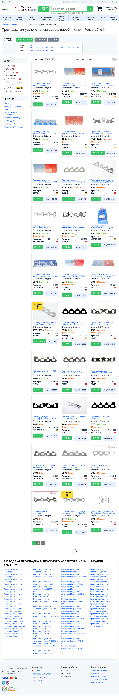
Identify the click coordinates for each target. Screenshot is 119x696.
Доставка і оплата (70, 2)
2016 (63, 48)
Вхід (114, 2)
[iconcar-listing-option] (115, 59)
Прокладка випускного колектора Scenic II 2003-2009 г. (73, 634)
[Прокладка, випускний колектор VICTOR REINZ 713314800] (103, 406)
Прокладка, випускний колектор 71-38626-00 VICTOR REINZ (45, 418)
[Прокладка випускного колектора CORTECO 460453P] (103, 263)
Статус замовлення (99, 671)
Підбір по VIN (44, 8)
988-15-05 (22, 7)
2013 (47, 48)
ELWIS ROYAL (12, 79)
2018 (73, 48)
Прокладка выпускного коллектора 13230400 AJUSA (102, 372)
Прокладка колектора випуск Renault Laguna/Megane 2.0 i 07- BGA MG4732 (102, 513)
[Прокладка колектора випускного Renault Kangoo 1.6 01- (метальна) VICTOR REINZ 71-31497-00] (103, 71)
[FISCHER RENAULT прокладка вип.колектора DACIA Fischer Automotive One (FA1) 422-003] (74, 454)
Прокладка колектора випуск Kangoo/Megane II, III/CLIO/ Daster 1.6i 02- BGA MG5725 (102, 181)
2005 (32, 50)
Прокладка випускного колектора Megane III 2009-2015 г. (72, 602)
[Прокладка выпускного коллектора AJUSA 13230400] (103, 360)
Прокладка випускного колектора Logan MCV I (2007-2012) (45, 634)
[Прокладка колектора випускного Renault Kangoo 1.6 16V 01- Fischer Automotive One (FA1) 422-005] (45, 120)
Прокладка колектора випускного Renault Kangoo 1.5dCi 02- (44, 84)
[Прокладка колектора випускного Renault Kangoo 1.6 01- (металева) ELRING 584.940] (74, 169)
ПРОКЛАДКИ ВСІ (10, 121)
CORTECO (11, 72)
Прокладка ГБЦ (10, 103)
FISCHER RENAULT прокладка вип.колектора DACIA (73, 467)
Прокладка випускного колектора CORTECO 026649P (74, 275)
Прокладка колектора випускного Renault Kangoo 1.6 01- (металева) (74, 181)
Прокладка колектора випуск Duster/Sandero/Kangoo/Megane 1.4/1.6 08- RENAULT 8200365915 (45, 324)
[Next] (43, 544)
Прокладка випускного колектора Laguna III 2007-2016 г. (45, 617)
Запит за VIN (37, 681)
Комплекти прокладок (12, 118)
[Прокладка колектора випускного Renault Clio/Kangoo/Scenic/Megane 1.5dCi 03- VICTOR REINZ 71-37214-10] (45, 214)
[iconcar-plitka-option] (113, 59)
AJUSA (9, 65)
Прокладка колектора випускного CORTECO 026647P (74, 84)
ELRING (10, 75)
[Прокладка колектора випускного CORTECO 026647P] (74, 71)
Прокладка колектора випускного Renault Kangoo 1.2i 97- (103, 132)
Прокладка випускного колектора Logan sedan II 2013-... (43, 654)
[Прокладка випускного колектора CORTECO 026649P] (74, 263)
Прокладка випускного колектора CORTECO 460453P (103, 275)
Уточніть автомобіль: (9, 39)
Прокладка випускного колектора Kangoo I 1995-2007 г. (45, 577)
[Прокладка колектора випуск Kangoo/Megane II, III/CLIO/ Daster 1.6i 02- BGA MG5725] (103, 168)
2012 (42, 48)
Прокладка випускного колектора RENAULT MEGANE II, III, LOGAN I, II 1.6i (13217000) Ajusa (74, 372)
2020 (32, 45)
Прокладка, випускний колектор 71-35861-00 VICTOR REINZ (74, 324)
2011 (37, 48)
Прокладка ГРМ (10, 124)
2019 (78, 48)
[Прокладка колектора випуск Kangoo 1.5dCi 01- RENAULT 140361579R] (74, 500)
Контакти (105, 2)
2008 (47, 50)
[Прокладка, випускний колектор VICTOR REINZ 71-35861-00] (74, 311)
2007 (42, 50)
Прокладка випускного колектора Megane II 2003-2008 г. (73, 594)
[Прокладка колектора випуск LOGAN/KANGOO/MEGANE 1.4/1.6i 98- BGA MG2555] (74, 406)
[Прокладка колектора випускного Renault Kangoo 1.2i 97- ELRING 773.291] (103, 120)
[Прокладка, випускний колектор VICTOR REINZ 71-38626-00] (45, 406)
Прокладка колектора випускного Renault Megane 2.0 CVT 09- (74, 227)
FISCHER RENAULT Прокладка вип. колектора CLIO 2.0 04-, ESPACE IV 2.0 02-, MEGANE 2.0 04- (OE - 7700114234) (45, 467)
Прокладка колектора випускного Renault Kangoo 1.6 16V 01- (45, 132)
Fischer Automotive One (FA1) (14, 83)
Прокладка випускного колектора (100, 467)
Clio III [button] (53, 39)
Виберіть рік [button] (25, 39)
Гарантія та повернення (89, 2)
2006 (37, 50)
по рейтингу (50, 60)
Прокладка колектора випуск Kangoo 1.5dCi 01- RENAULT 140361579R (73, 513)
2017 (68, 48)
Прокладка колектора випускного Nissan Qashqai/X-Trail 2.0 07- (44, 275)
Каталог (94, 686)
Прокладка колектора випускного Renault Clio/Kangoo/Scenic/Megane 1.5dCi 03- (43, 227)
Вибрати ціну (98, 153)
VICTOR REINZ (12, 91)
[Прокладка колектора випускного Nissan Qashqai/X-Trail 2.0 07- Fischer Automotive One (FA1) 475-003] (45, 263)
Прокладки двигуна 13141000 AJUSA (44, 372)
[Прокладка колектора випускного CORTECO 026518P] (45, 168)
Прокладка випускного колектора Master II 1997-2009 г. (73, 577)
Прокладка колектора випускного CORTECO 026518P (45, 181)
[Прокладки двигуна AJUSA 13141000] (45, 360)
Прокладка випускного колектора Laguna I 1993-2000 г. (45, 602)
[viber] (7, 684)
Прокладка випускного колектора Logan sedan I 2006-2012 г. (45, 646)
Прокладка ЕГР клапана (13, 127)
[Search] (89, 9)
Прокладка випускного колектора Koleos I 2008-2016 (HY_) (44, 590)
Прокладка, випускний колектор (100, 418)
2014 (52, 48)
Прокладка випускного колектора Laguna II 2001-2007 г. (45, 609)
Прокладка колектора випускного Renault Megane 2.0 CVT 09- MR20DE (103, 227)
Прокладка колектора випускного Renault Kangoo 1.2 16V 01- (74, 132)
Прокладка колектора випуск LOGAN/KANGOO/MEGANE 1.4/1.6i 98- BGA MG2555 (73, 418)
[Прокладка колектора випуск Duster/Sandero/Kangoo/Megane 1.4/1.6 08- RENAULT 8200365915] (45, 311)
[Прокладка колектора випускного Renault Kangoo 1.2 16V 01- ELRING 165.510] (74, 120)
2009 (52, 50)
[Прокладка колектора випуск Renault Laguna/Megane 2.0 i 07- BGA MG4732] (103, 501)
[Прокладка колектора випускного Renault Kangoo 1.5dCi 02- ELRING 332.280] (45, 71)
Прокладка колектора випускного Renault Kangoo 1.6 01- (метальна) (103, 84)
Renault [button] (40, 39)
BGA (9, 69)
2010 (32, 48)
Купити (37, 104)
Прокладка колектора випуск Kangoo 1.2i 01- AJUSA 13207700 (102, 324)
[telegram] (3, 684)
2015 (57, 48)
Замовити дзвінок (39, 678)
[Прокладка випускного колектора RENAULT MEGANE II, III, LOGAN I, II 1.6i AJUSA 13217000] (74, 360)
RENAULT (13, 88)
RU (8, 2)
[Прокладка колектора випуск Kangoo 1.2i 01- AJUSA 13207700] (103, 311)
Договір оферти (97, 683)
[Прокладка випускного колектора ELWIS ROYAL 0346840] (45, 500)
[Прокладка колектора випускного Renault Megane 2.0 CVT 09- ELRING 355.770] (74, 214)
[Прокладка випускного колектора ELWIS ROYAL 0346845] (103, 454)
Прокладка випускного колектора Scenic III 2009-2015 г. (73, 641)
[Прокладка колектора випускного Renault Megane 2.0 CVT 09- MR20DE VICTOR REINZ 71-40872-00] (103, 215)
